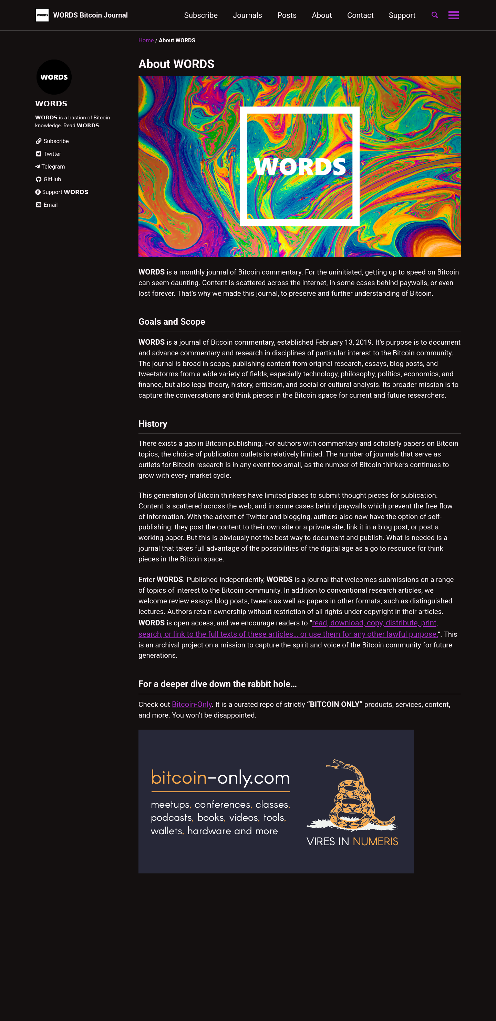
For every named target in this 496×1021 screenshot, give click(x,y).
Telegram (50, 168)
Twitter (48, 156)
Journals (243, 15)
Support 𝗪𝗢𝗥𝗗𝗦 (62, 194)
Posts (282, 15)
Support (397, 15)
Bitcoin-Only (194, 753)
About (317, 15)
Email (46, 207)
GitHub (48, 181)
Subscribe (196, 15)
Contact (355, 15)
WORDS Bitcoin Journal (94, 15)
